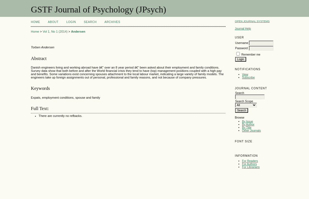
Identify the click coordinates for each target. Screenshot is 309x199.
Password (241, 48)
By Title (246, 127)
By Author (248, 124)
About (53, 21)
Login (71, 21)
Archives (112, 21)
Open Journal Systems (252, 21)
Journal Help (243, 28)
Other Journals (251, 130)
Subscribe (248, 77)
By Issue (247, 121)
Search (90, 21)
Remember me (250, 54)
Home (35, 21)
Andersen (78, 31)
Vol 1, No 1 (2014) (55, 31)
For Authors (249, 164)
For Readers (250, 161)
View (245, 74)
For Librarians (251, 167)
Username (241, 42)
